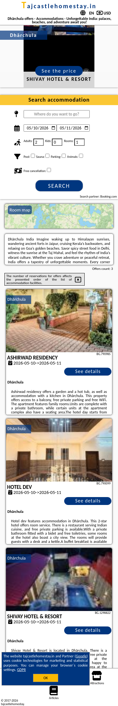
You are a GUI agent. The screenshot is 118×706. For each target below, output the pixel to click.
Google (81, 656)
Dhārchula (17, 299)
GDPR (21, 669)
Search (59, 185)
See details (88, 371)
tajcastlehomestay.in (59, 6)
